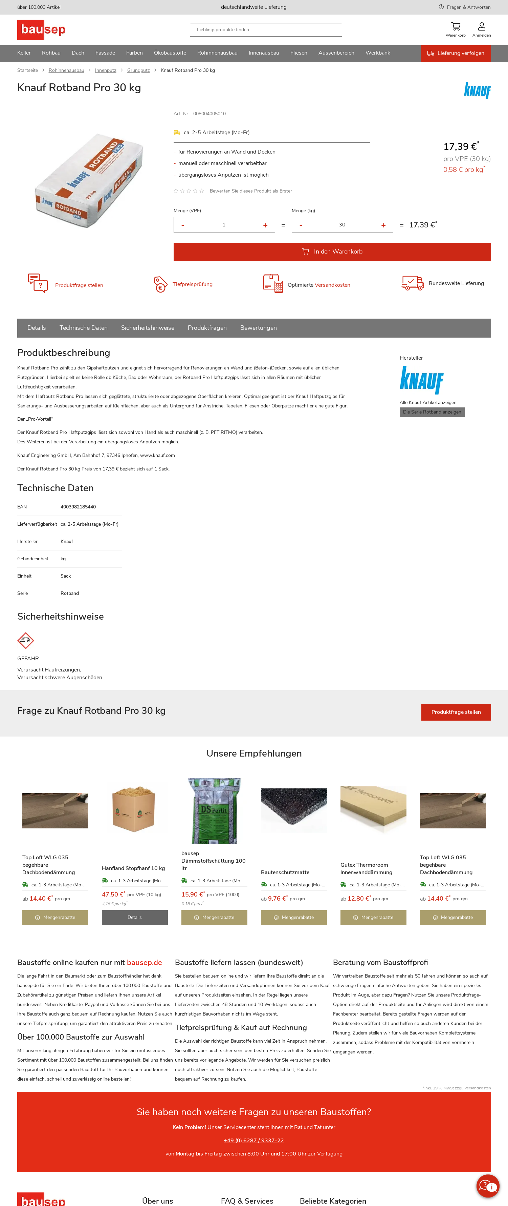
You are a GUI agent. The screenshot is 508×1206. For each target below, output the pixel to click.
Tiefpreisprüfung (193, 284)
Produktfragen (207, 328)
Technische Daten (84, 328)
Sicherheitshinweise (147, 328)
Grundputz (138, 70)
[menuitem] (24, 53)
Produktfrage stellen (79, 285)
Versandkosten (332, 285)
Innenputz (105, 70)
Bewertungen (258, 328)
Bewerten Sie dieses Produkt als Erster (251, 191)
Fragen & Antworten (469, 7)
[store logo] (52, 30)
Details (36, 328)
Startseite (27, 70)
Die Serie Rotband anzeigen (432, 412)
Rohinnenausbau (66, 70)
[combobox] (266, 30)
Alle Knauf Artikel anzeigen (428, 402)
